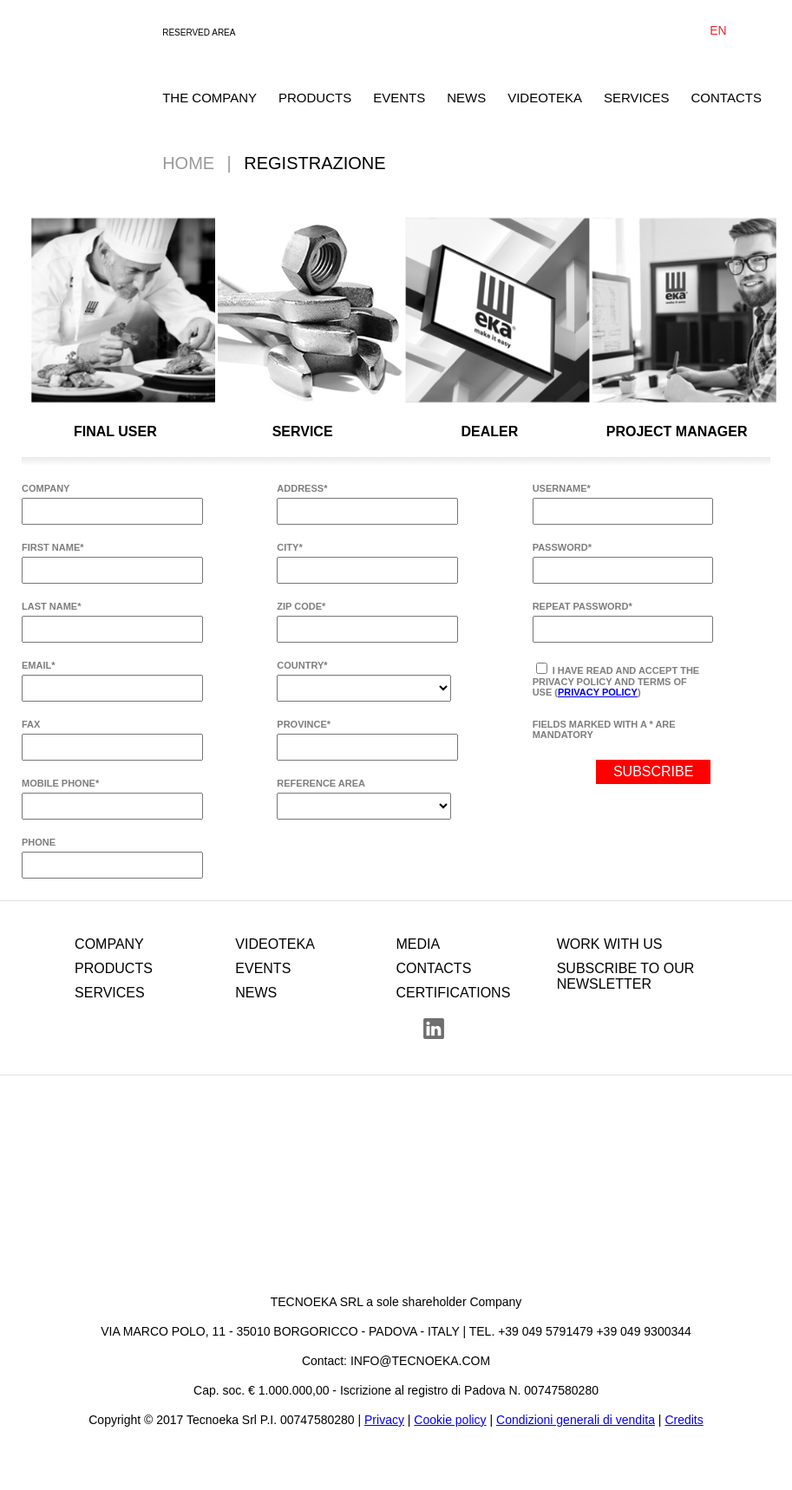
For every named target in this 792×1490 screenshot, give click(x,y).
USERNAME (562, 488)
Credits (683, 1420)
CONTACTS (726, 97)
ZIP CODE (301, 606)
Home (188, 163)
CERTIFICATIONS (453, 992)
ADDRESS (302, 488)
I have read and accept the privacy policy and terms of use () (616, 680)
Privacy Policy (598, 692)
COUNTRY (302, 665)
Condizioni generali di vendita (575, 1420)
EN (718, 30)
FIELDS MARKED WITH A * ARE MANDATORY (604, 729)
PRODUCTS (314, 97)
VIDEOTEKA (544, 97)
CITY (289, 547)
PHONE (39, 842)
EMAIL (39, 665)
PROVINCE (304, 724)
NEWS (466, 97)
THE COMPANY (209, 97)
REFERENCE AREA (321, 783)
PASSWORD (562, 547)
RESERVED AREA (198, 32)
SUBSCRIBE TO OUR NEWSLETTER (626, 976)
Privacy (384, 1420)
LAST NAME (51, 606)
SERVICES (637, 97)
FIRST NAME (53, 547)
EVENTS (399, 97)
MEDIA (418, 944)
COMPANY (45, 488)
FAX (31, 724)
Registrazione (314, 163)
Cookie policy (450, 1420)
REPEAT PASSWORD (582, 606)
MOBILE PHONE (60, 783)
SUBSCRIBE (653, 771)
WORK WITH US (610, 944)
